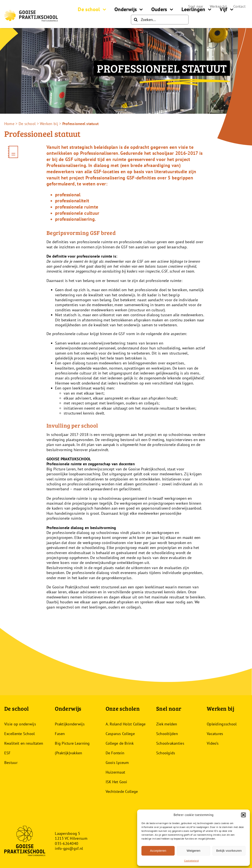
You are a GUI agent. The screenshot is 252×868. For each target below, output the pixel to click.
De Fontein (115, 752)
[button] (243, 815)
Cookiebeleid (191, 860)
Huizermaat (115, 772)
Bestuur (11, 762)
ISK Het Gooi (116, 781)
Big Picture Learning (72, 743)
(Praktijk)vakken (68, 752)
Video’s (213, 743)
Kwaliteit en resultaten (23, 743)
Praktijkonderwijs (70, 724)
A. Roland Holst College (126, 724)
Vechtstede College (122, 791)
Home (9, 123)
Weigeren (193, 850)
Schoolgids (165, 752)
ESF (7, 752)
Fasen (60, 733)
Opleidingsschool (222, 724)
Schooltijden (167, 733)
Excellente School (19, 733)
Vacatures (215, 733)
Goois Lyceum (117, 762)
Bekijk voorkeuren (229, 850)
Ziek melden (166, 724)
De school (27, 123)
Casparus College (120, 733)
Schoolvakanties (170, 743)
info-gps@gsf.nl (69, 848)
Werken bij (49, 123)
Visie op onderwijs (20, 724)
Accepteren (158, 850)
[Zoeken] (136, 19)
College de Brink (120, 743)
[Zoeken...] (160, 19)
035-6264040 (66, 843)
